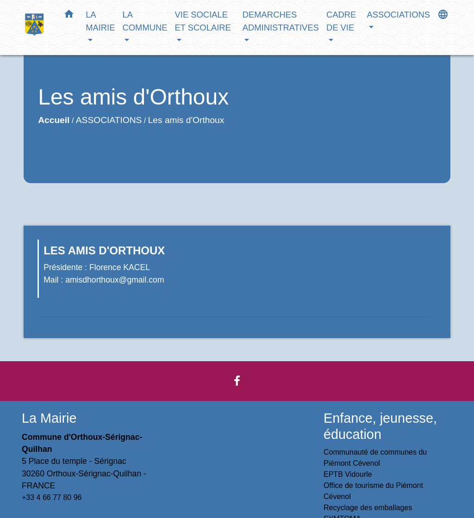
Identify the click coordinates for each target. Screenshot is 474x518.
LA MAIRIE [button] (100, 21)
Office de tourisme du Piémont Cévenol (373, 490)
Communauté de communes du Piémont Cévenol (375, 457)
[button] (69, 16)
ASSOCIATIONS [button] (398, 14)
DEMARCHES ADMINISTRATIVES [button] (281, 21)
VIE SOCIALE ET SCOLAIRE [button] (203, 21)
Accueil (53, 120)
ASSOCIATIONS (109, 120)
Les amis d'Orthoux (186, 120)
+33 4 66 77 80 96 (51, 497)
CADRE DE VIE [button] (341, 21)
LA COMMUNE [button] (144, 21)
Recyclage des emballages (368, 508)
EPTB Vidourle (348, 474)
